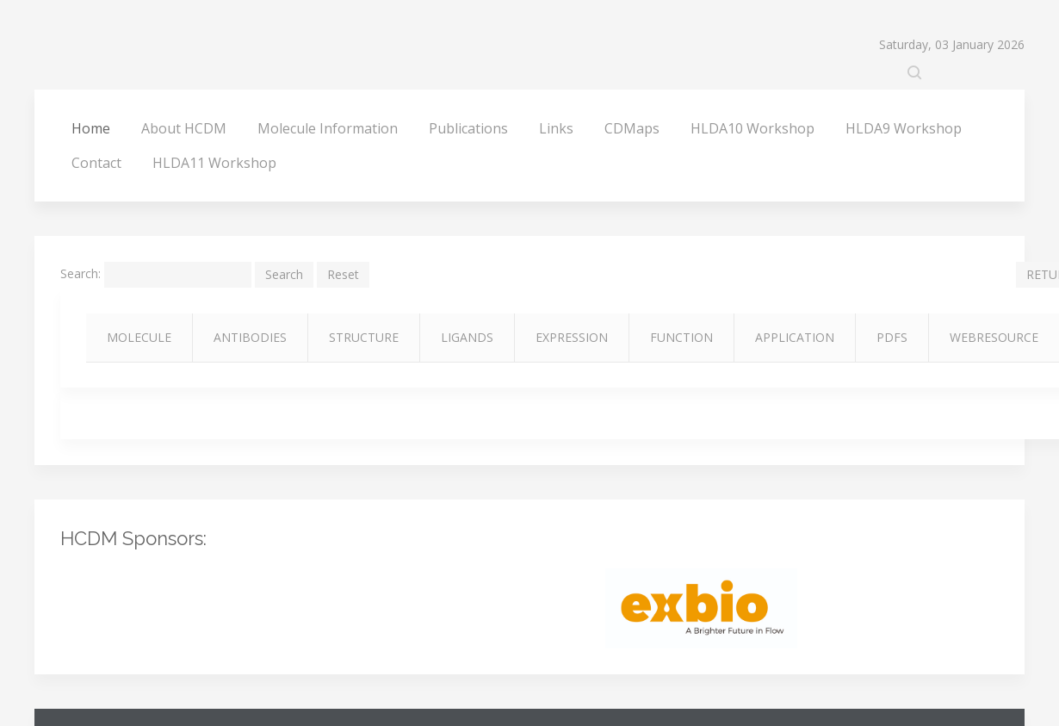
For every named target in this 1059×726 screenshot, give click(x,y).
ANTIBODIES (250, 337)
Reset (343, 274)
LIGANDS (467, 337)
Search (284, 274)
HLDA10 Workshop (752, 128)
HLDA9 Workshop (903, 128)
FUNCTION (681, 337)
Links (556, 128)
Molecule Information (327, 128)
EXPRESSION (572, 337)
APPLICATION (794, 337)
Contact (96, 162)
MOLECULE (139, 337)
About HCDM (183, 128)
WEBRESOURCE (994, 337)
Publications (468, 128)
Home (90, 128)
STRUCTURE (364, 337)
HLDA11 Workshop (214, 162)
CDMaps (632, 128)
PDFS (891, 337)
